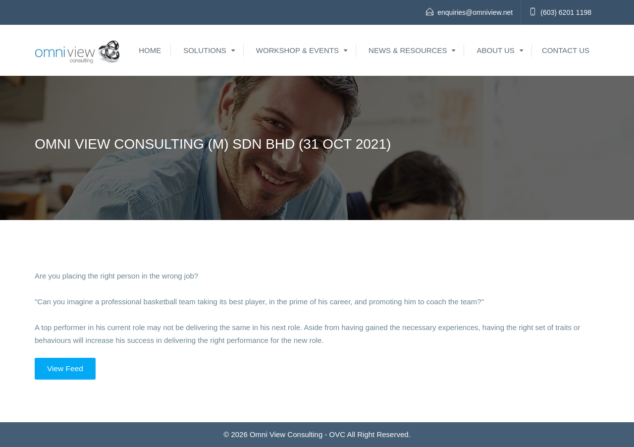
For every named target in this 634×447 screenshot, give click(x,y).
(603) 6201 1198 (565, 12)
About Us (495, 50)
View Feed (65, 368)
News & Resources (408, 50)
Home (150, 50)
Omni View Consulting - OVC (297, 434)
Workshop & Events (297, 50)
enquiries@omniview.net (475, 12)
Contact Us (565, 50)
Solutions (204, 50)
